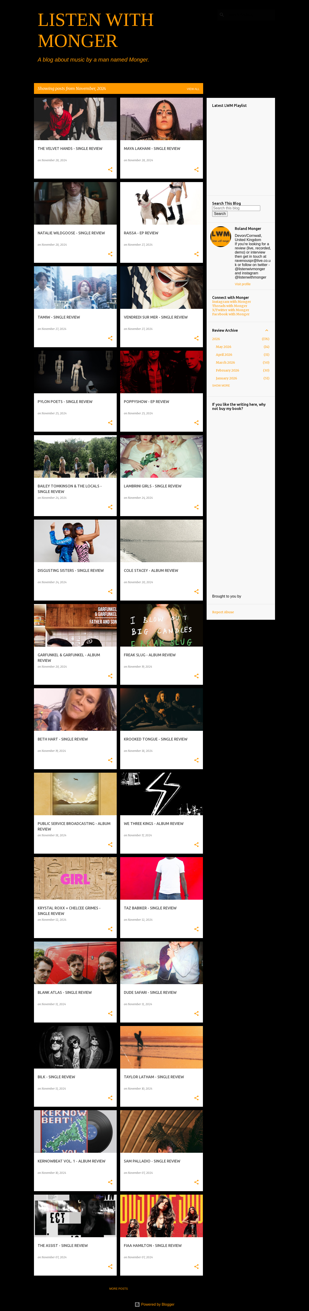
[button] (110, 170)
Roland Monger (248, 228)
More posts (118, 1288)
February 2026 (227, 370)
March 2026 (225, 362)
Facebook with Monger (231, 314)
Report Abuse (223, 612)
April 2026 (224, 355)
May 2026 (223, 347)
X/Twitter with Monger (230, 310)
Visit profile (243, 284)
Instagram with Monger (231, 302)
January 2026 (226, 378)
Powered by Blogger (154, 1304)
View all (193, 89)
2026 (216, 339)
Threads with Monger (229, 306)
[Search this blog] (250, 14)
